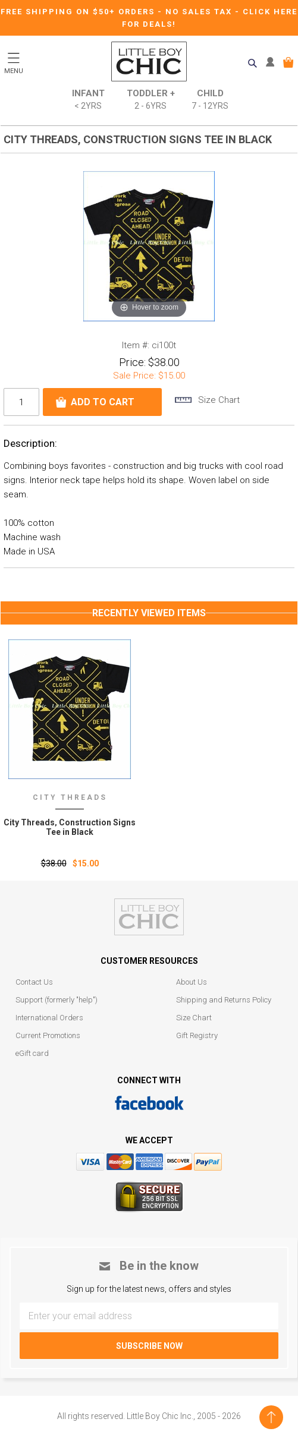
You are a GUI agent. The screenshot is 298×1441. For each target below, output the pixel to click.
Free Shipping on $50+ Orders (79, 11)
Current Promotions (47, 1035)
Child (210, 100)
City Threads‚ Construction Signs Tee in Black (70, 827)
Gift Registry (197, 1035)
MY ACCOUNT (273, 62)
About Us (191, 982)
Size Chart (194, 1017)
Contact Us (34, 982)
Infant (88, 100)
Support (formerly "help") (56, 999)
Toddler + (151, 100)
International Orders (49, 1017)
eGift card (32, 1053)
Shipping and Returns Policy (223, 999)
